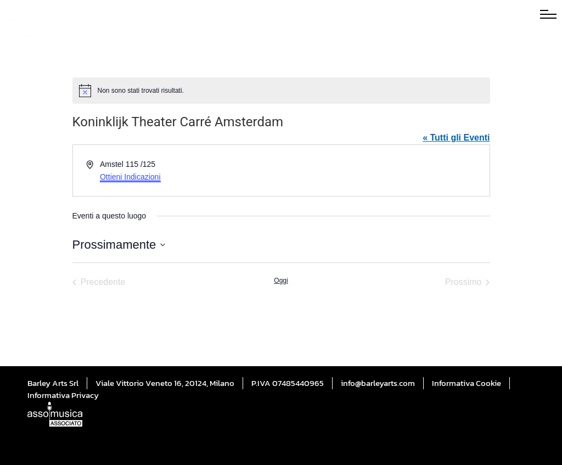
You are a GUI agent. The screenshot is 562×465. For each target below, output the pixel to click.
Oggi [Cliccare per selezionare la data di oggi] (281, 280)
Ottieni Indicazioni (130, 176)
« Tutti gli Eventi (456, 137)
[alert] (281, 90)
